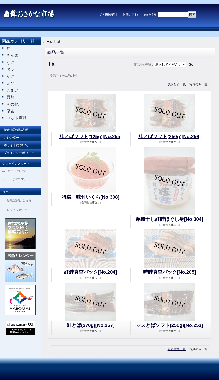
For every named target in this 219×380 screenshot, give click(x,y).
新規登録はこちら (19, 200)
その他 (12, 104)
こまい (12, 90)
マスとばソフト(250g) (169, 325)
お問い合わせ (131, 14)
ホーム (47, 41)
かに (10, 76)
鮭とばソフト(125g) (90, 136)
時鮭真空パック (169, 272)
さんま (12, 55)
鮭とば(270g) (91, 325)
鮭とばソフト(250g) (169, 136)
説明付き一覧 (177, 84)
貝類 (10, 97)
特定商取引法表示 (16, 130)
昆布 (10, 111)
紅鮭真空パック (90, 272)
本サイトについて (16, 145)
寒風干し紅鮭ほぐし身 (169, 219)
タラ (10, 69)
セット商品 (16, 118)
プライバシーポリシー (19, 153)
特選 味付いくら (90, 197)
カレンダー (11, 137)
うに (10, 62)
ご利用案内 (107, 14)
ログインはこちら (19, 210)
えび (10, 83)
